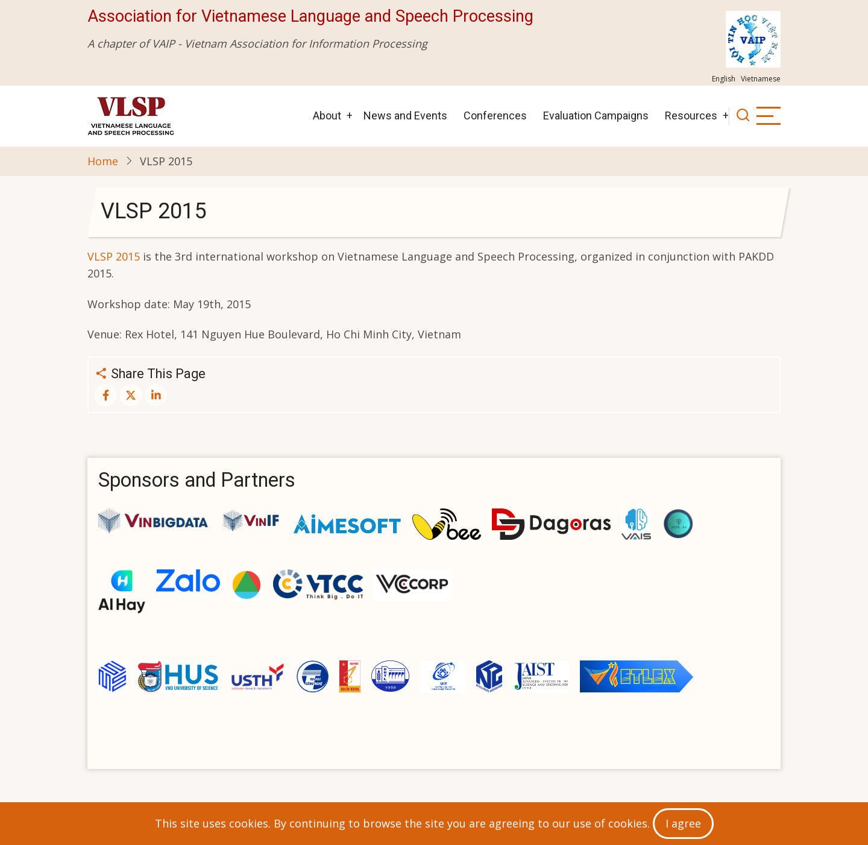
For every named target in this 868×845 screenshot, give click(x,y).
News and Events (405, 115)
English (723, 79)
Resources (691, 115)
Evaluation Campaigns (596, 115)
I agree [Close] (683, 823)
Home (102, 161)
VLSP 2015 (113, 256)
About (327, 115)
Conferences (495, 115)
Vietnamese (761, 79)
